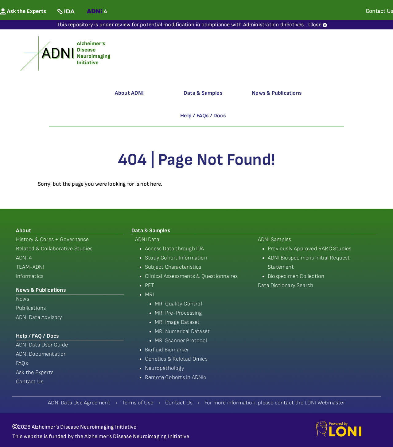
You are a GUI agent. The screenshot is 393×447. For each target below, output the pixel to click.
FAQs (22, 363)
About (23, 230)
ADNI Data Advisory (39, 317)
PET (149, 285)
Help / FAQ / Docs (37, 336)
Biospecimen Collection (296, 276)
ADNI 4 (24, 258)
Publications (31, 308)
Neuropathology (164, 368)
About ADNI (129, 93)
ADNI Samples (274, 239)
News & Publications (277, 93)
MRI (149, 294)
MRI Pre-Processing (178, 313)
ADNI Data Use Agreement (79, 403)
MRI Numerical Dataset (182, 331)
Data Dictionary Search (285, 285)
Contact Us (29, 381)
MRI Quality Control (178, 304)
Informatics (29, 276)
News (22, 299)
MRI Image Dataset (177, 322)
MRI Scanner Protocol (181, 340)
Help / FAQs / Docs (203, 115)
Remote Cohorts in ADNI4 (176, 377)
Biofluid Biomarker (167, 350)
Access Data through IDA (174, 248)
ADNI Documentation (41, 354)
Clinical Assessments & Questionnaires (191, 276)
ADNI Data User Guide (42, 345)
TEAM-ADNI (30, 267)
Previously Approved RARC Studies (309, 248)
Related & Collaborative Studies (54, 248)
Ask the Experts (34, 372)
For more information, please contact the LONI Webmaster (274, 403)
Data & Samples (203, 93)
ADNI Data (147, 239)
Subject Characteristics (173, 267)
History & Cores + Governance (52, 239)
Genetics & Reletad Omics (176, 359)
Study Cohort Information (176, 258)
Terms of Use (137, 403)
